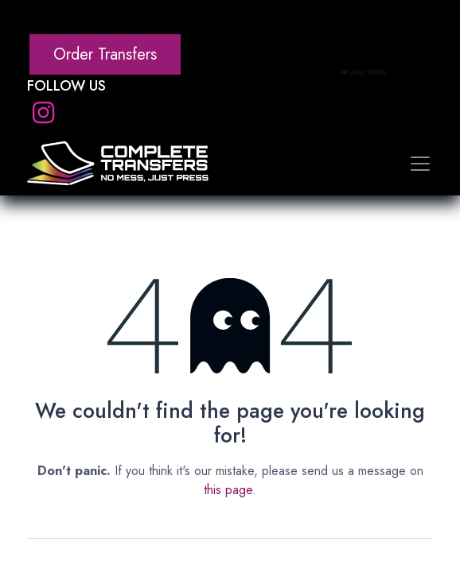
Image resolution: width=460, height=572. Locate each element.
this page (228, 490)
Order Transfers (105, 54)
